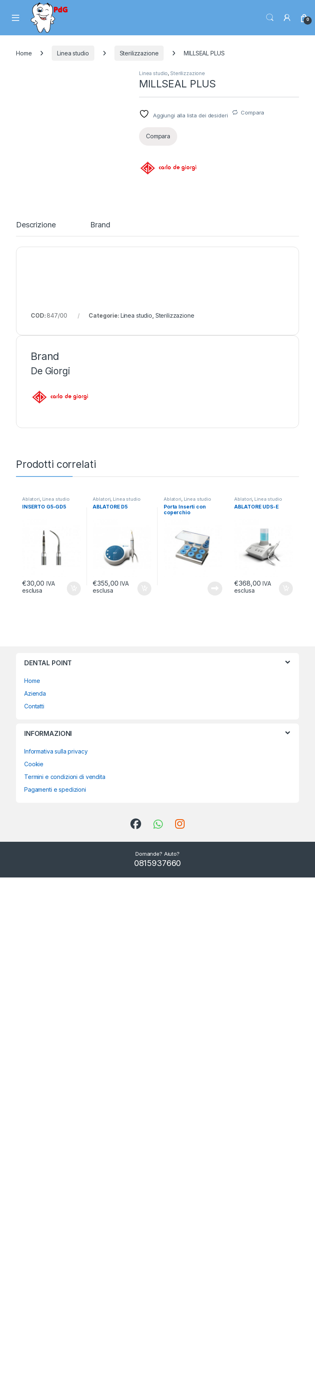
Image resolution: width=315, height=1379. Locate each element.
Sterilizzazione (139, 53)
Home (24, 53)
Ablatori (31, 1000)
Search (269, 17)
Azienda (35, 1194)
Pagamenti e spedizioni (55, 1290)
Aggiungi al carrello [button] (74, 1090)
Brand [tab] (100, 726)
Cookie (33, 1265)
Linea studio (73, 53)
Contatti (34, 1207)
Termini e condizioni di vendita (64, 1278)
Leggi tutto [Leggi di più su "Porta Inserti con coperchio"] (215, 1090)
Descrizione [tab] (35, 726)
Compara (252, 112)
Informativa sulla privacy (56, 1252)
